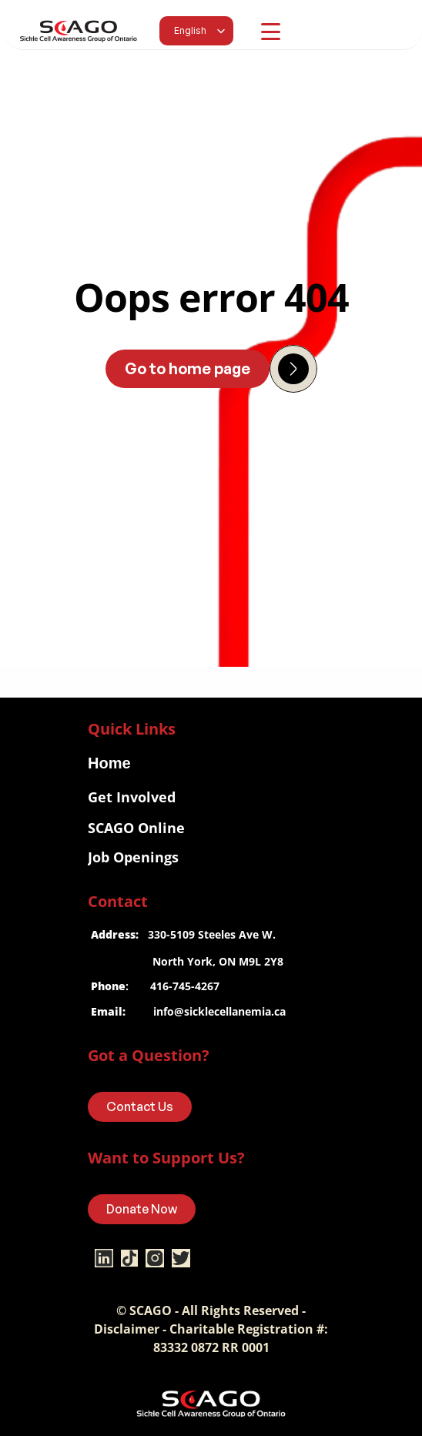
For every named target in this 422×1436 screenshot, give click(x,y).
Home (109, 763)
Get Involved (132, 797)
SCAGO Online (136, 827)
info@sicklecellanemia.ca (219, 1011)
